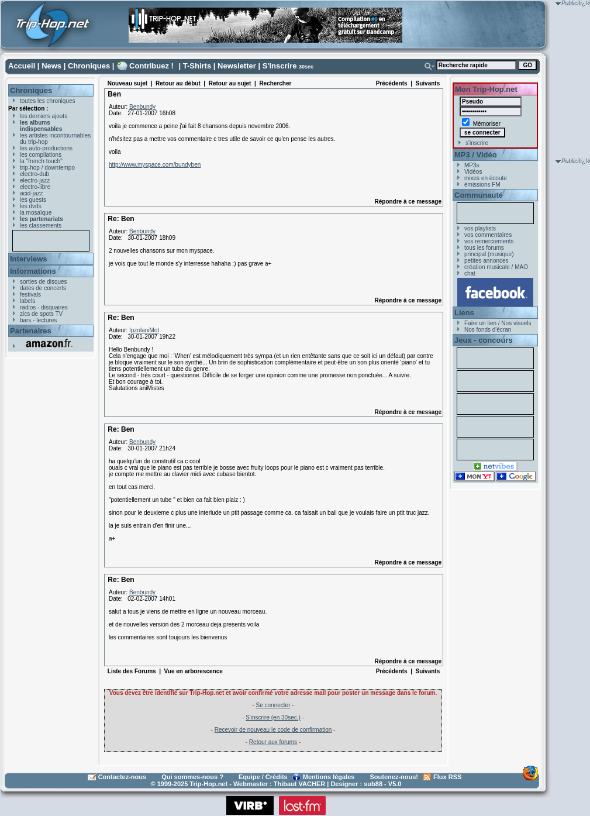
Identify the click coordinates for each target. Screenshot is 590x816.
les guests (33, 200)
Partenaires (30, 330)
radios (28, 307)
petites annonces (486, 260)
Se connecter (273, 705)
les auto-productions (46, 148)
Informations (33, 271)
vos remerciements (488, 241)
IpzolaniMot (144, 330)
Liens (464, 312)
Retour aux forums (273, 742)
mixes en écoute (485, 178)
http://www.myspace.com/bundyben (155, 164)
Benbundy (142, 107)
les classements (40, 225)
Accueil (21, 65)
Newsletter (237, 65)
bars (25, 320)
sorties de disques (43, 281)
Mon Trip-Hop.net (486, 89)
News (51, 65)
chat (469, 273)
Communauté (478, 195)
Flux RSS (447, 776)
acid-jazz (31, 193)
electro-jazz (35, 180)
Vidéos (473, 171)
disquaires (54, 307)
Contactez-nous (122, 776)
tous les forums (484, 248)
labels (27, 301)
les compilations (40, 155)
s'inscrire (476, 143)
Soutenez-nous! (394, 776)
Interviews (28, 258)
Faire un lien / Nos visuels (498, 323)
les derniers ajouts (43, 116)
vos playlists (480, 228)
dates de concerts (43, 288)
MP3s (471, 165)
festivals (30, 294)
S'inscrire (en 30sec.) (273, 717)
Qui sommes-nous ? (192, 776)
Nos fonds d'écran (487, 329)
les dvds (31, 206)
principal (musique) (488, 254)
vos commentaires (488, 235)
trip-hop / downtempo (47, 167)
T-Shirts (197, 65)
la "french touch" (41, 161)
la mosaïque (35, 212)
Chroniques (89, 65)
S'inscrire (280, 65)
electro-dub (34, 174)
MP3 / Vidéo (475, 154)
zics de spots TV (41, 314)
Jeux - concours (483, 340)
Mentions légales (329, 776)
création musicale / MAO (496, 267)
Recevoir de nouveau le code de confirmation (273, 730)
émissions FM (482, 184)
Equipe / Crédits (263, 776)
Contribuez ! (151, 65)
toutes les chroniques (47, 101)
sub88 (373, 783)
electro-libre (35, 187)
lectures (46, 320)
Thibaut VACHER (299, 783)
